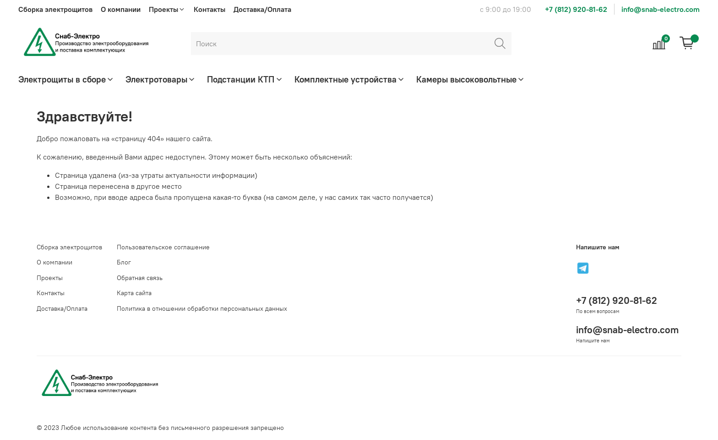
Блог (124, 262)
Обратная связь (140, 278)
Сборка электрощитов (55, 9)
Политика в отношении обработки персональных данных (202, 308)
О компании (121, 9)
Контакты (209, 9)
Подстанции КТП (245, 79)
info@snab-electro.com (660, 9)
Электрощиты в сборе (66, 79)
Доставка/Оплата (262, 9)
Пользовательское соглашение (163, 247)
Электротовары (160, 79)
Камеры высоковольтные (470, 79)
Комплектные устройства (349, 79)
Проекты (50, 278)
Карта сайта (134, 293)
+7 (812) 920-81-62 (576, 9)
